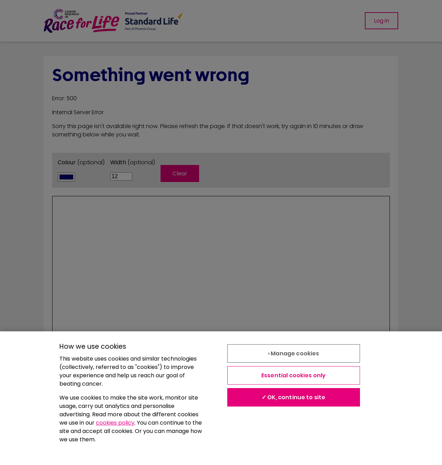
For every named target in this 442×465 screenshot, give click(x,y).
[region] (221, 398)
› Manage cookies (293, 353)
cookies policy (115, 423)
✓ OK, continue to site (294, 397)
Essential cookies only (293, 375)
